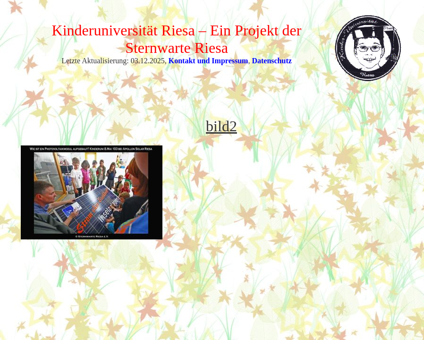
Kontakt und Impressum (208, 61)
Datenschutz (271, 61)
